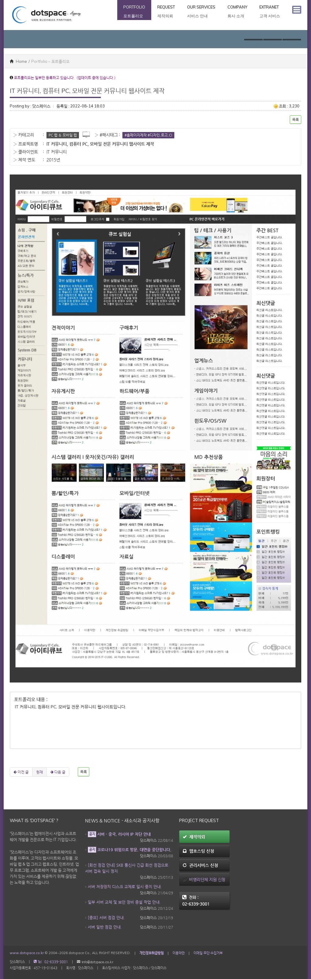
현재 (39, 772)
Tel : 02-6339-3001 (51, 962)
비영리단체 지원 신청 (204, 879)
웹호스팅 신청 (198, 851)
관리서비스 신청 (200, 865)
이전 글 (21, 772)
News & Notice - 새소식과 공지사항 (122, 820)
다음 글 (57, 772)
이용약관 (179, 953)
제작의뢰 (194, 836)
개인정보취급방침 (151, 953)
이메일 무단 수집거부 (208, 953)
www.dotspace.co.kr (27, 953)
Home (18, 61)
